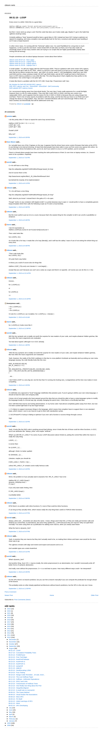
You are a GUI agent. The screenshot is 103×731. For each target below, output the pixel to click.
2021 (9, 614)
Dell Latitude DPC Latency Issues (21, 89)
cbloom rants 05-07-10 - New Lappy (21, 61)
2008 (9, 726)
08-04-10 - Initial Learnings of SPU (20, 702)
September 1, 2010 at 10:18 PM (20, 300)
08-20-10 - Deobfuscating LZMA (20, 671)
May (10, 713)
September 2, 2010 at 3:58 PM (19, 499)
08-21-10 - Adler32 (15, 669)
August (11, 649)
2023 (9, 610)
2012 (9, 634)
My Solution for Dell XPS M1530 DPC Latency (25, 86)
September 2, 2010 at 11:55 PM (20, 590)
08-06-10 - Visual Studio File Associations (23, 696)
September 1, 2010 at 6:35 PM (19, 138)
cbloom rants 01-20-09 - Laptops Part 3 (23, 66)
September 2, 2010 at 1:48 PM (19, 346)
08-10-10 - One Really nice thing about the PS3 (25, 687)
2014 (9, 630)
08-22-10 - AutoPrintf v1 (17, 665)
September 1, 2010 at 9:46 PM (19, 221)
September (13, 647)
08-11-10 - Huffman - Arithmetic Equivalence (24, 680)
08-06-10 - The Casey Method (19, 693)
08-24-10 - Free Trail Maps (18, 658)
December (13, 641)
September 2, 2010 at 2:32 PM (19, 423)
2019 (9, 619)
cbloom (9, 189)
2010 (9, 638)
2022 (9, 612)
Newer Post (9, 596)
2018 (9, 621)
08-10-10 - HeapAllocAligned (18, 689)
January (12, 722)
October (12, 645)
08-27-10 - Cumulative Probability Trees (22, 654)
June (11, 711)
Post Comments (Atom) (22, 601)
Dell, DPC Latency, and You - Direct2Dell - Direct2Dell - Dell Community (34, 87)
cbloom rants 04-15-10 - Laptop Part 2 (22, 63)
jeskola (9, 117)
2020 (9, 616)
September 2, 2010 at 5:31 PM (19, 553)
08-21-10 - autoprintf (16, 667)
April (10, 715)
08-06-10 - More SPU (16, 698)
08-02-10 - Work (14, 704)
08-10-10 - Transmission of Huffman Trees (23, 685)
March (11, 718)
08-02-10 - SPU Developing (18, 707)
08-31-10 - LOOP (15, 652)
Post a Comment (10, 593)
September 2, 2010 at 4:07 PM (19, 514)
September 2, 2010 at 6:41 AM (19, 318)
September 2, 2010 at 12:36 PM (20, 329)
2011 (9, 636)
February (12, 720)
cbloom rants (10, 5)
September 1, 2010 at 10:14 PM (20, 274)
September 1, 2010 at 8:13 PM (19, 184)
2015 (9, 627)
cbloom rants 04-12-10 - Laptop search (22, 64)
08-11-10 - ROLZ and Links (18, 682)
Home (52, 596)
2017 (9, 623)
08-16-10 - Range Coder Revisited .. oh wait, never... (27, 676)
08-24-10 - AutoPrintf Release (19, 660)
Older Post (94, 596)
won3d (9, 163)
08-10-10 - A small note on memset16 (22, 691)
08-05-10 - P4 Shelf (15, 700)
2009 (9, 724)
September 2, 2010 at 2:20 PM (19, 386)
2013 (9, 632)
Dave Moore (11, 143)
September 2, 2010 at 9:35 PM (19, 573)
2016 (9, 625)
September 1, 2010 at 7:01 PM (19, 159)
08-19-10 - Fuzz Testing (17, 674)
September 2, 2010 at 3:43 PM (19, 470)
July (10, 709)
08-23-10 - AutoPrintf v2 (17, 663)
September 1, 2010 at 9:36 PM (19, 208)
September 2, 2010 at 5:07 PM (19, 533)
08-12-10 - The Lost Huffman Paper (21, 678)
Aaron (9, 226)
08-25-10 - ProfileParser (17, 656)
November (13, 643)
